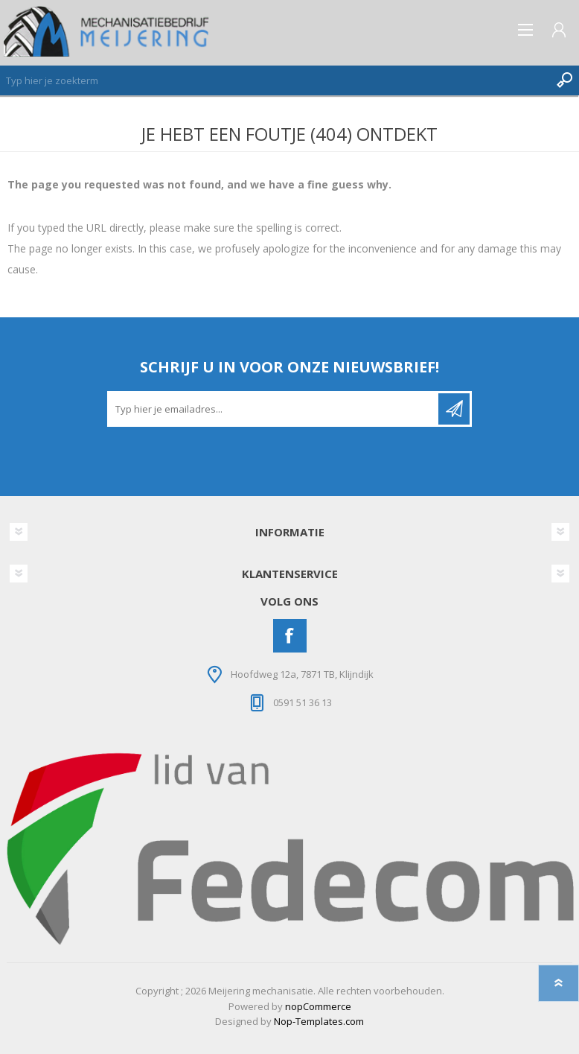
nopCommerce (318, 1006)
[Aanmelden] (273, 409)
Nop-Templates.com (319, 1021)
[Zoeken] (274, 80)
